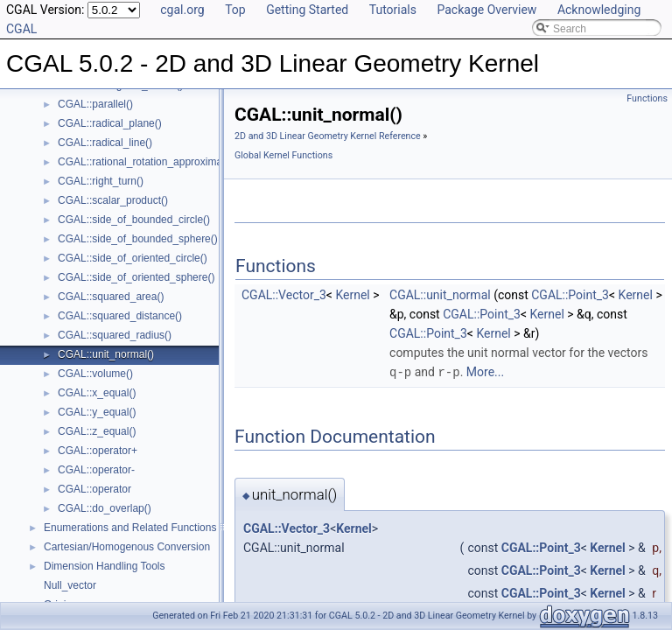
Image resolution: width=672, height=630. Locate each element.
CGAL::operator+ (97, 450)
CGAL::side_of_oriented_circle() (132, 258)
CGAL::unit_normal (440, 295)
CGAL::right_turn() (101, 181)
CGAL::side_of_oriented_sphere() (136, 277)
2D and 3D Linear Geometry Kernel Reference (327, 136)
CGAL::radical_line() (105, 142)
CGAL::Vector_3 (284, 295)
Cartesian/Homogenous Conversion (127, 547)
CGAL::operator (94, 489)
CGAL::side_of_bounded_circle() (134, 220)
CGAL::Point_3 (570, 295)
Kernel (352, 295)
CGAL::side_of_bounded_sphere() (138, 239)
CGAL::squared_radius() (115, 335)
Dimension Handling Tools (104, 566)
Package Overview (486, 10)
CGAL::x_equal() (97, 393)
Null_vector (70, 585)
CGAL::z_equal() (97, 431)
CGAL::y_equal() (97, 412)
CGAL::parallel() (95, 104)
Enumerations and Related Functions (130, 528)
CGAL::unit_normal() (106, 354)
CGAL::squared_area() (111, 296)
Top (235, 10)
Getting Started (307, 10)
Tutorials (392, 10)
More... (485, 372)
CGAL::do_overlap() (104, 508)
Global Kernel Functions (283, 155)
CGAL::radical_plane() (110, 123)
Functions (647, 98)
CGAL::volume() (95, 374)
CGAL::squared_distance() (120, 316)
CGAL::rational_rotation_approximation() (152, 162)
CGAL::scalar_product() (113, 200)
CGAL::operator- (96, 470)
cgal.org (182, 10)
